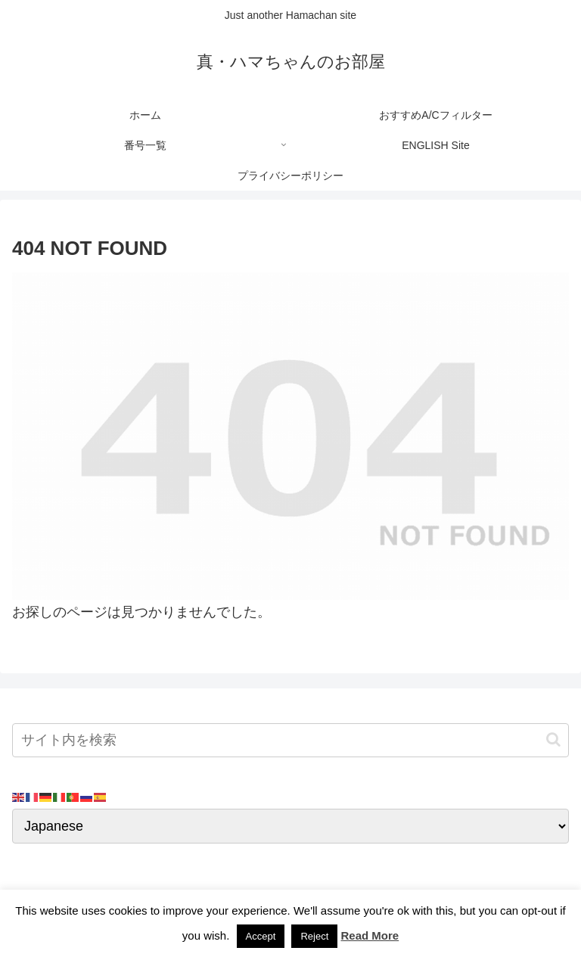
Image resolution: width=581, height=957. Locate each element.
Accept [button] (261, 936)
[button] (553, 739)
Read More (369, 935)
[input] (290, 740)
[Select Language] (290, 826)
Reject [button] (314, 936)
